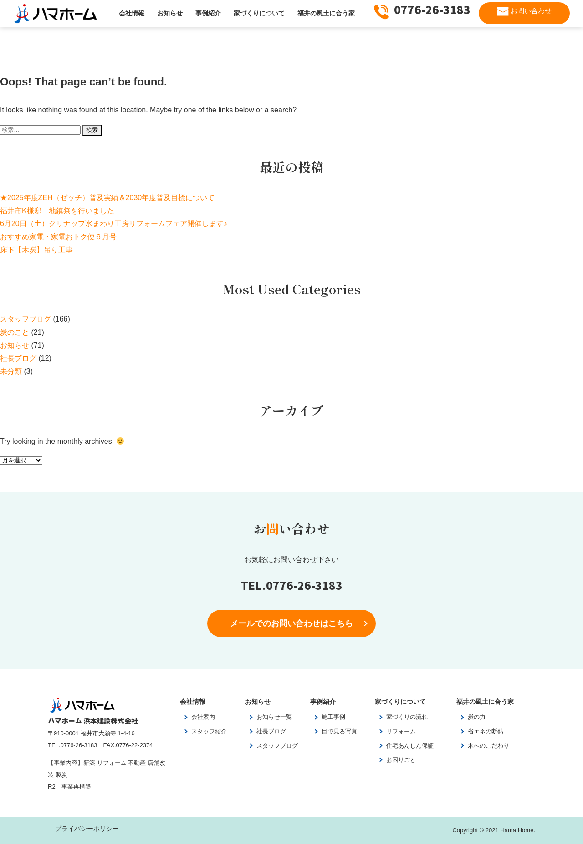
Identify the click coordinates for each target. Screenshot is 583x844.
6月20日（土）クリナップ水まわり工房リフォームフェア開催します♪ (113, 223)
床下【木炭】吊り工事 (36, 250)
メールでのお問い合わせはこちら (291, 623)
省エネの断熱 (485, 731)
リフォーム (401, 731)
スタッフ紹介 (209, 731)
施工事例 (333, 716)
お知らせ (170, 13)
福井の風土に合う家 (326, 13)
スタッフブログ (25, 319)
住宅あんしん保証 (410, 745)
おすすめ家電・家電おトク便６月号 (58, 237)
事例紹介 (208, 13)
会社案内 (203, 716)
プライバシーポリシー (87, 828)
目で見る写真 (339, 731)
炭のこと (14, 332)
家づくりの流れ (407, 716)
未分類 (11, 371)
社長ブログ (18, 358)
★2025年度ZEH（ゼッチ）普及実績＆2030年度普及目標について (107, 197)
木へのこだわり (488, 745)
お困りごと (401, 759)
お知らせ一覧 (274, 716)
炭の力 (477, 716)
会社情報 (131, 13)
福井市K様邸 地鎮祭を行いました (57, 211)
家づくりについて (259, 13)
